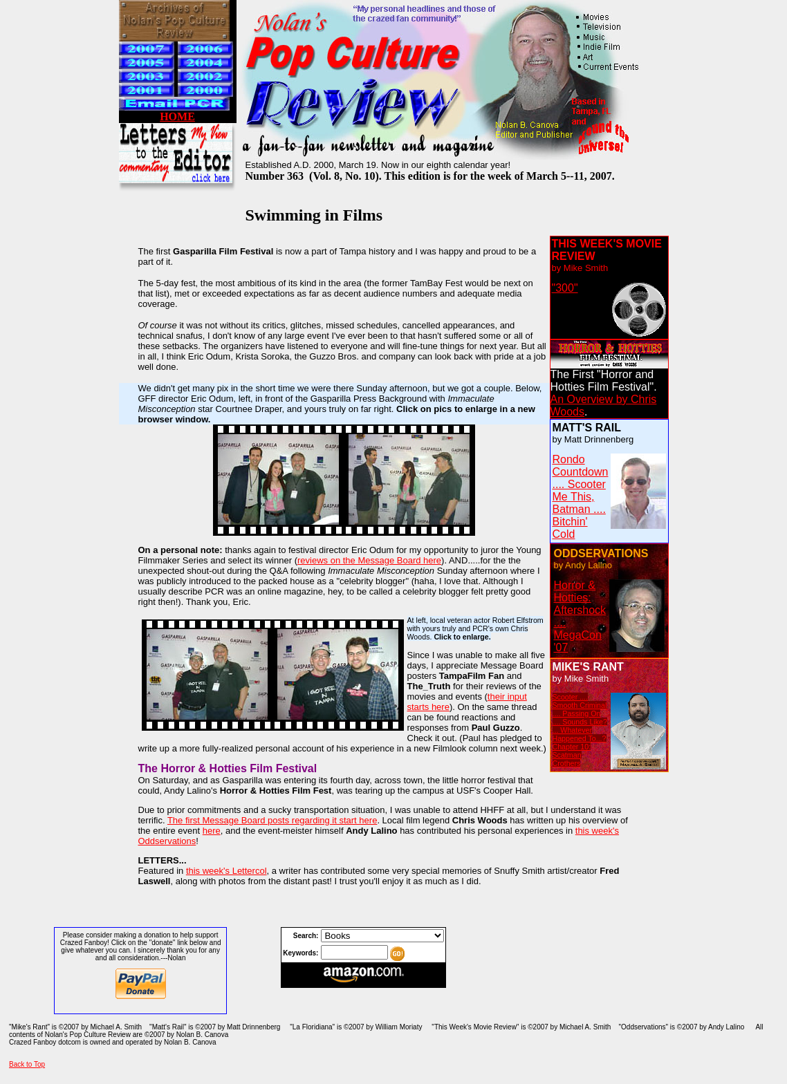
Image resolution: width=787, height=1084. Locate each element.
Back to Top (27, 1064)
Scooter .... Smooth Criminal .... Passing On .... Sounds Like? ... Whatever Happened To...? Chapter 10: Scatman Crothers (580, 730)
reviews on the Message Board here (369, 560)
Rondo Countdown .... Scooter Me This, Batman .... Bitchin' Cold (581, 497)
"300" (565, 288)
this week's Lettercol (226, 871)
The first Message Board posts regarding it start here (272, 820)
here (212, 830)
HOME (177, 116)
